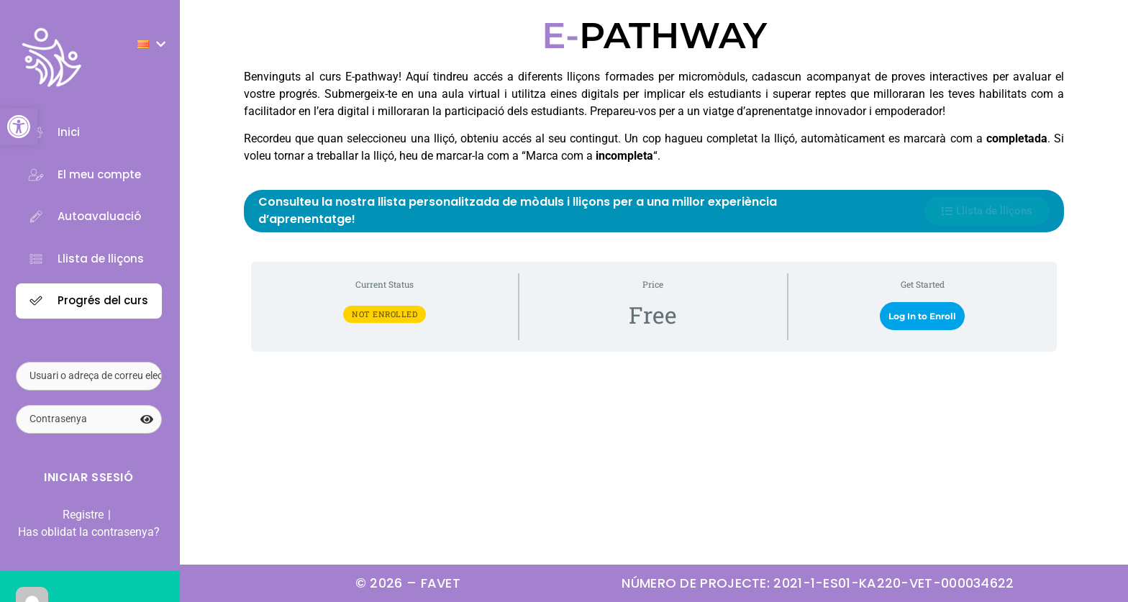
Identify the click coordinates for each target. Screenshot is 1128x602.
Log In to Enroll (922, 316)
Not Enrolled (384, 314)
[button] (18, 126)
